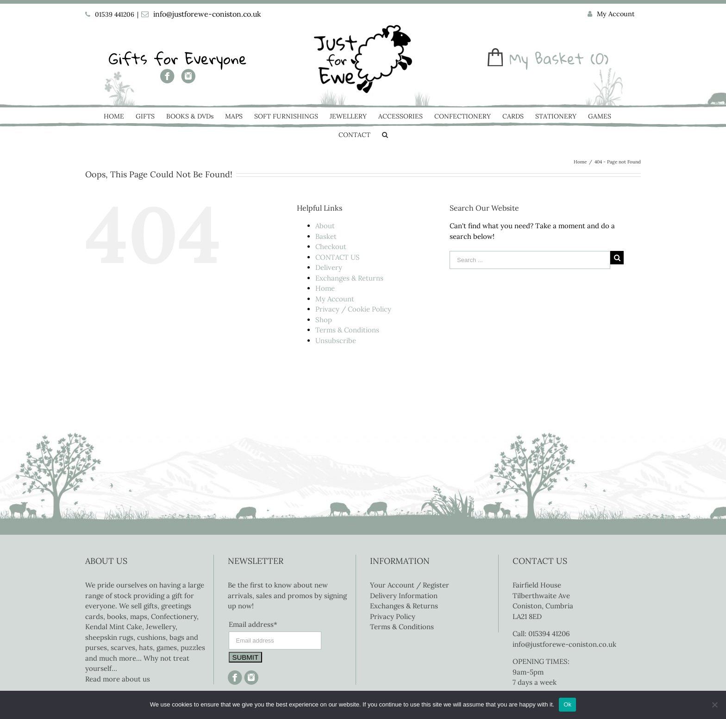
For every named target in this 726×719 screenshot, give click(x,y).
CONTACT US (337, 257)
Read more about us (117, 679)
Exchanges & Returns (349, 278)
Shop (323, 319)
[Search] (385, 135)
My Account (334, 298)
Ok (567, 704)
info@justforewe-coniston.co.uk (207, 14)
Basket (326, 236)
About (325, 225)
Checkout (330, 246)
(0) (599, 58)
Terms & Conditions (347, 329)
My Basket (546, 58)
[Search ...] (530, 260)
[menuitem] (611, 14)
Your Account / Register (409, 585)
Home (325, 288)
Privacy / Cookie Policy (353, 309)
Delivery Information (404, 595)
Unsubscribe (335, 340)
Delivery (328, 267)
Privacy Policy (392, 616)
